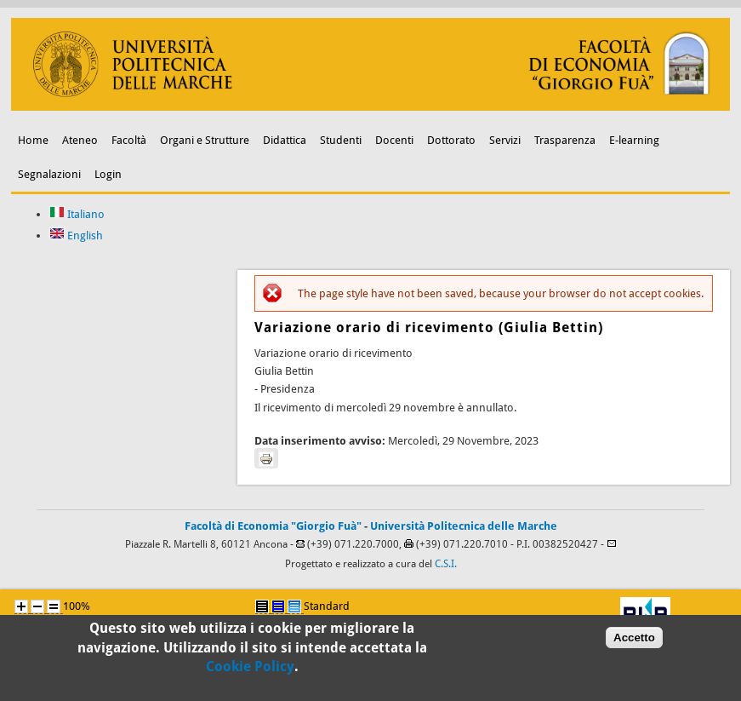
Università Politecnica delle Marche (463, 526)
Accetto (634, 641)
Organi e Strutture (204, 140)
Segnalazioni (49, 174)
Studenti (341, 140)
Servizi (505, 140)
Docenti (394, 140)
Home (33, 140)
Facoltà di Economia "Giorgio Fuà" (273, 526)
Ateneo (80, 140)
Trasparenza (565, 140)
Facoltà (128, 140)
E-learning (634, 140)
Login (108, 174)
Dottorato (451, 140)
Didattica (284, 140)
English (76, 235)
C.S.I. (446, 564)
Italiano (77, 214)
